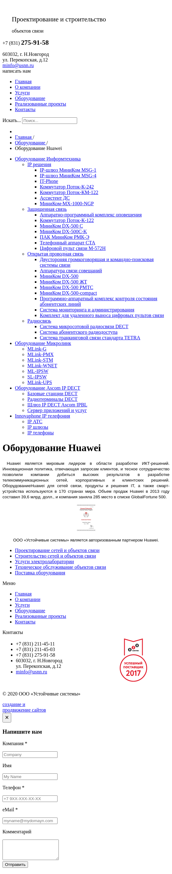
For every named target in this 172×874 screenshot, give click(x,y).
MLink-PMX (40, 354)
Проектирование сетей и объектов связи (57, 550)
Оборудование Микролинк (43, 343)
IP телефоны (40, 432)
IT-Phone (49, 181)
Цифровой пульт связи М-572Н (73, 248)
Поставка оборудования (40, 572)
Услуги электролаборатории (44, 561)
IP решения (39, 164)
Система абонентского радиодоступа (79, 332)
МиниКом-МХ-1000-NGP (67, 203)
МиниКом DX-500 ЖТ (63, 281)
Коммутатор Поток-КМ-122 (69, 192)
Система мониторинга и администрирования (87, 309)
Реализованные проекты (40, 103)
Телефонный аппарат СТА (67, 242)
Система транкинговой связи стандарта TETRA (90, 337)
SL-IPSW (37, 376)
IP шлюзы (37, 427)
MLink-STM (40, 360)
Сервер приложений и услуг (57, 410)
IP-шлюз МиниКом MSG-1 (68, 170)
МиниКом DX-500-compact (68, 293)
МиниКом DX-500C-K (63, 231)
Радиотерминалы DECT (52, 399)
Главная (23, 81)
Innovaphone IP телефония (42, 416)
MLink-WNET (42, 365)
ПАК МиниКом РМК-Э (64, 237)
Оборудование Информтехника (48, 158)
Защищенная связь (47, 209)
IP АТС (34, 421)
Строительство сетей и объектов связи (55, 556)
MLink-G (36, 348)
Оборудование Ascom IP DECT (47, 388)
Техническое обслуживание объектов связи (60, 567)
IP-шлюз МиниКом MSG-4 (68, 175)
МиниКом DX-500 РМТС (66, 287)
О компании (27, 87)
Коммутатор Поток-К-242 (67, 186)
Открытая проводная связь (55, 253)
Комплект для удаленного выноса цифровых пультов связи (102, 315)
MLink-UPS (39, 382)
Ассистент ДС (55, 198)
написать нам (16, 71)
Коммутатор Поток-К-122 (67, 220)
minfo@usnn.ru (18, 65)
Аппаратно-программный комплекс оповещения (91, 214)
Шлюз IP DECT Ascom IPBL (57, 404)
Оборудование (30, 98)
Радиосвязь (39, 321)
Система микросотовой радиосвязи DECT (84, 326)
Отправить (15, 868)
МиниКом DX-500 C (61, 226)
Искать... (11, 120)
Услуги (22, 92)
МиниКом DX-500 (59, 276)
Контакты (25, 109)
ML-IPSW (38, 371)
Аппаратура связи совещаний (71, 270)
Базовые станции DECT (52, 393)
